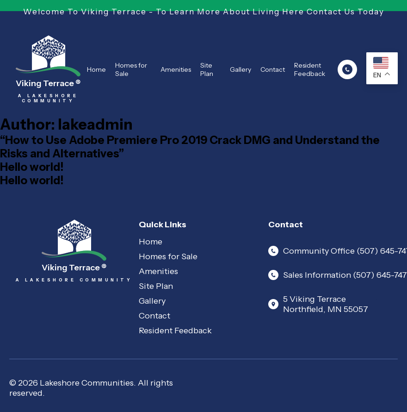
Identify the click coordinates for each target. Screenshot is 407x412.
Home (96, 69)
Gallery (240, 69)
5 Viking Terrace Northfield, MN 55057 (318, 304)
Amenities (175, 69)
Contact (272, 69)
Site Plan (206, 69)
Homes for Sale (131, 69)
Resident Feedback (309, 69)
